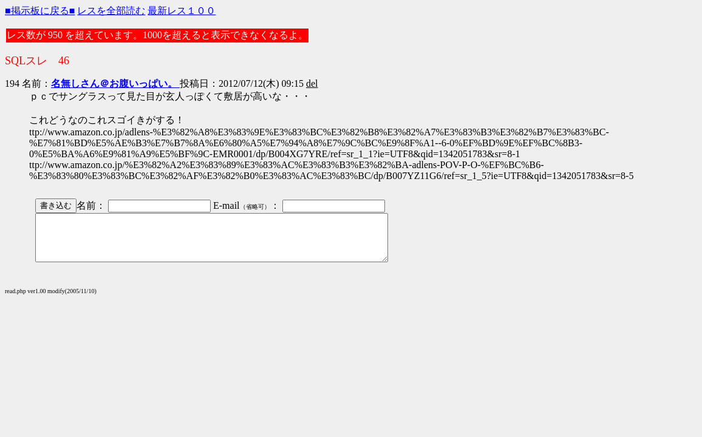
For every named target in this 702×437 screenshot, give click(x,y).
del (312, 83)
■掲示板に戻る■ (40, 10)
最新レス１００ (182, 10)
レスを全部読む (111, 10)
